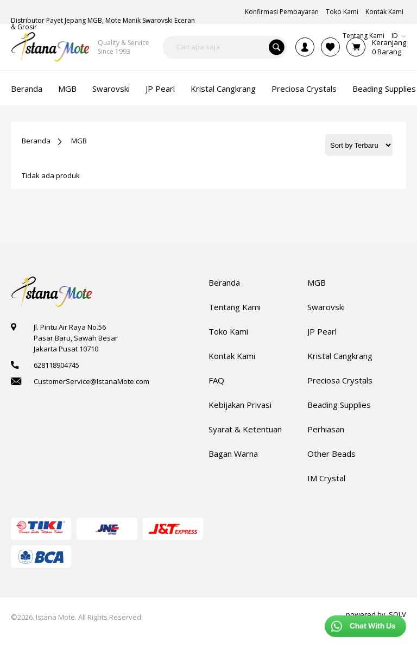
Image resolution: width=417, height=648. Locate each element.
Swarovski (326, 306)
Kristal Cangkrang (339, 355)
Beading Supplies (339, 404)
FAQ (216, 380)
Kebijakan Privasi (239, 404)
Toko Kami (228, 331)
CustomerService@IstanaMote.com (91, 381)
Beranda (36, 141)
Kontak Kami (231, 355)
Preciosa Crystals (339, 380)
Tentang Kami (234, 306)
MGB (79, 141)
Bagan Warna (233, 453)
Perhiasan (325, 429)
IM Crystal (326, 478)
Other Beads (331, 453)
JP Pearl (322, 331)
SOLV (397, 614)
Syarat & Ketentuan (245, 429)
